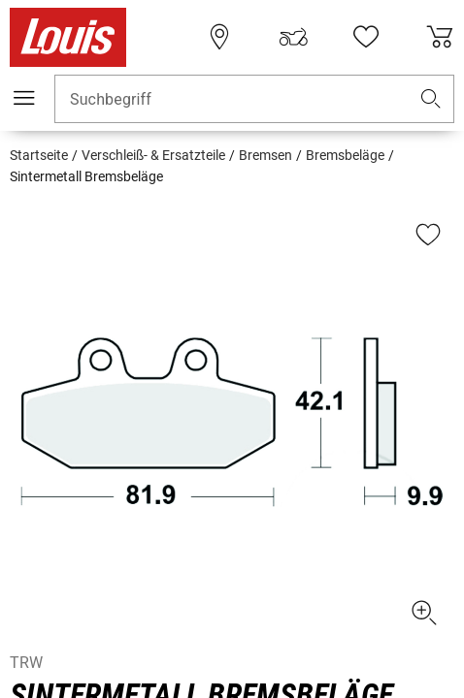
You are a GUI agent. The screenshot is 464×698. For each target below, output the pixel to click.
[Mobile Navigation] (24, 97)
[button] (431, 99)
